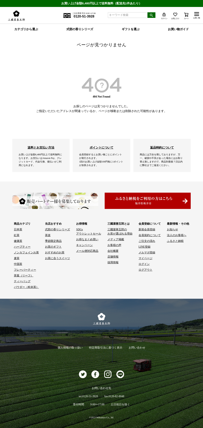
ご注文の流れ (147, 241)
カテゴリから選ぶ (26, 29)
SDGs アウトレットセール (88, 231)
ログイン (144, 264)
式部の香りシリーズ (79, 29)
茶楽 (48, 235)
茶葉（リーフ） (23, 275)
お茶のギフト (53, 246)
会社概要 (113, 250)
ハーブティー (22, 246)
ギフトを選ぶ (131, 29)
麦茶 (16, 258)
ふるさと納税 (175, 241)
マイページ (145, 258)
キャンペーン (84, 245)
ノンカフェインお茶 (26, 252)
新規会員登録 (147, 229)
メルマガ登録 (147, 252)
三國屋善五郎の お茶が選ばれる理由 (119, 231)
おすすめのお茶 (54, 252)
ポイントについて (101, 147)
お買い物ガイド (178, 29)
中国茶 (18, 264)
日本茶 (18, 229)
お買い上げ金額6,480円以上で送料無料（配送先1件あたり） (101, 3)
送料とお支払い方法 (41, 147)
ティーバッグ (22, 281)
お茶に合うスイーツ (57, 258)
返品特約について (162, 147)
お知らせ (172, 229)
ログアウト (145, 269)
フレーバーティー (25, 269)
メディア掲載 (115, 239)
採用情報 (113, 262)
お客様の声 (114, 245)
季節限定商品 (53, 241)
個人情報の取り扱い (70, 347)
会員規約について (150, 235)
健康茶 (18, 241)
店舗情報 (113, 256)
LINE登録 (144, 246)
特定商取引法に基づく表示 (105, 347)
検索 (151, 15)
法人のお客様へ (176, 235)
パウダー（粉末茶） (26, 287)
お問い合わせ (137, 347)
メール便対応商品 (87, 250)
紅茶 (16, 235)
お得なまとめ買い (87, 239)
